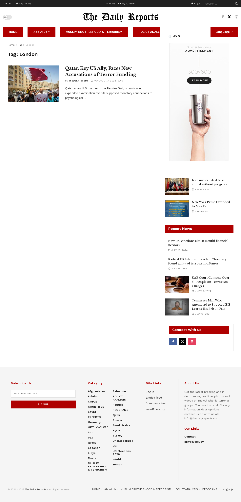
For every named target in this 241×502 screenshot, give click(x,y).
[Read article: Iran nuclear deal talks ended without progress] (177, 186)
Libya (91, 453)
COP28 (92, 401)
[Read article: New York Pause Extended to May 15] (177, 208)
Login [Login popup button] (195, 3)
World (117, 459)
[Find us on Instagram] (236, 17)
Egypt (92, 411)
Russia (117, 420)
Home (11, 45)
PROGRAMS (121, 409)
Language (227, 489)
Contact (7, 3)
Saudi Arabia (121, 425)
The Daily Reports (35, 489)
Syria (116, 430)
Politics (118, 404)
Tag (20, 45)
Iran (90, 432)
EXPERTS (94, 417)
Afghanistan (96, 391)
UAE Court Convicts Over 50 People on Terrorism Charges (211, 282)
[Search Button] (235, 3)
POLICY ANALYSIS (151, 32)
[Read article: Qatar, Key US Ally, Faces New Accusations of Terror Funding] (33, 83)
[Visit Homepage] (121, 17)
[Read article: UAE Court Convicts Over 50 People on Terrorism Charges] (177, 284)
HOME (13, 32)
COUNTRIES (96, 406)
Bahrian (93, 396)
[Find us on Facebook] (223, 17)
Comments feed (156, 403)
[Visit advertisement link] (199, 102)
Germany (94, 422)
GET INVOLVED (98, 427)
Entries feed (154, 397)
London (30, 45)
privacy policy (23, 3)
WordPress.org (155, 409)
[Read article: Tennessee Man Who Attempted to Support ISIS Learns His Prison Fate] (177, 306)
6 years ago (201, 211)
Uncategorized (123, 440)
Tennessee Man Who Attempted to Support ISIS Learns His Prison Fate (211, 305)
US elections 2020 (122, 452)
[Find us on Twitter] (229, 17)
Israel (92, 442)
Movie (92, 458)
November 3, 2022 (103, 80)
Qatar (116, 415)
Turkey (117, 435)
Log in (150, 391)
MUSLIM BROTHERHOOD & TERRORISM (94, 32)
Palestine (119, 391)
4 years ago (201, 189)
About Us (40, 32)
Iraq (90, 437)
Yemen (117, 464)
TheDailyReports (79, 80)
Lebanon (94, 447)
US (115, 445)
